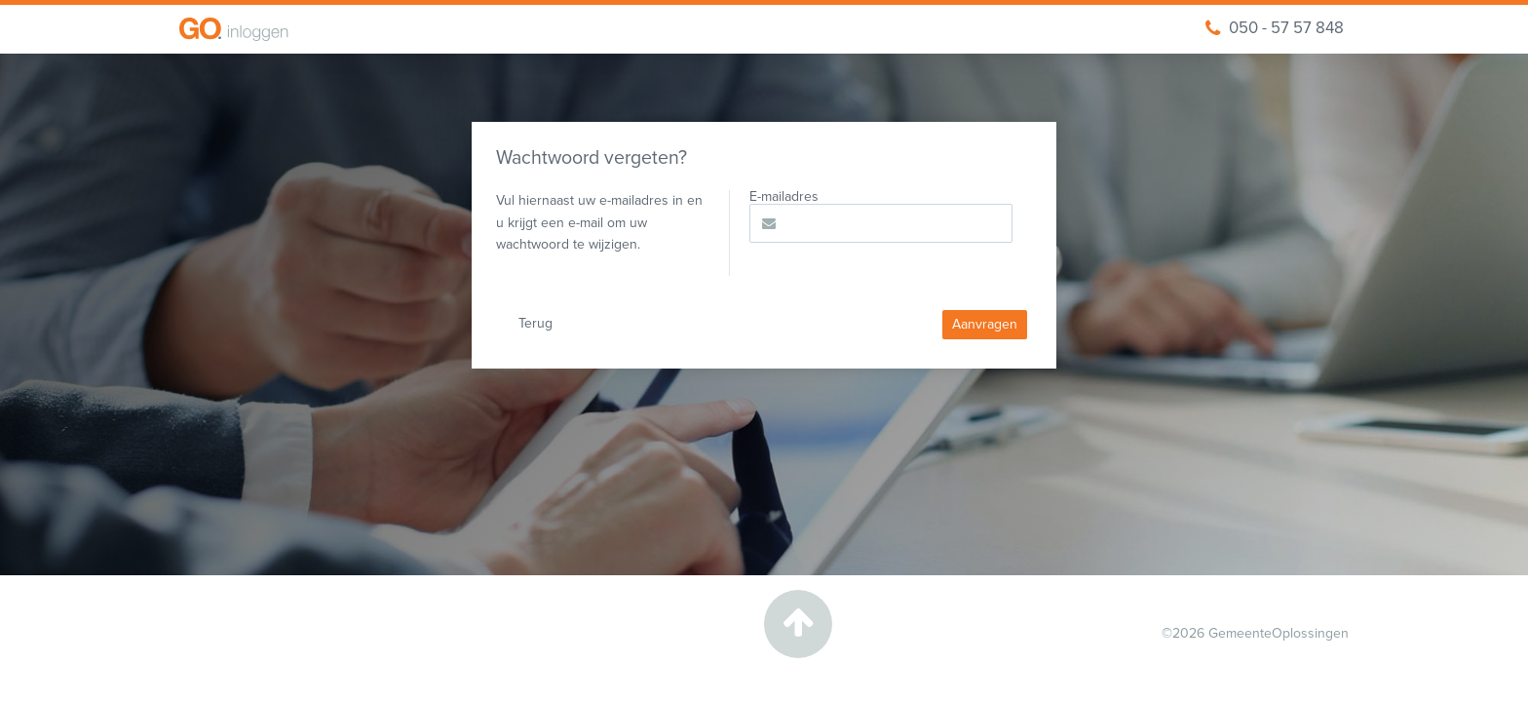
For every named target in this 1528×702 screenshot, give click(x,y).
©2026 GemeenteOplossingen (1255, 633)
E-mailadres (784, 197)
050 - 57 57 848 (1274, 29)
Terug (535, 323)
